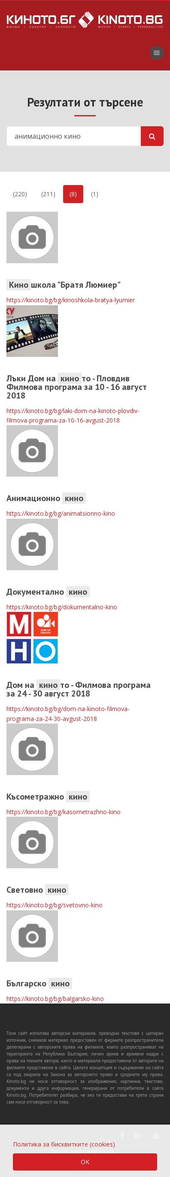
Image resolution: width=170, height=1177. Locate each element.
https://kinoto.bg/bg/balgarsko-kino (55, 999)
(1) (94, 194)
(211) (48, 194)
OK (85, 1162)
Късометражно (48, 796)
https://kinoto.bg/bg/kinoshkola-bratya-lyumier (70, 300)
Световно (37, 889)
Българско (39, 983)
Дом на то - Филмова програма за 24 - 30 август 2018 (78, 689)
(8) (73, 194)
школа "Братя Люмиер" (63, 284)
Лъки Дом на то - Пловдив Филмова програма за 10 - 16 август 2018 (76, 387)
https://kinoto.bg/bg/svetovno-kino (54, 905)
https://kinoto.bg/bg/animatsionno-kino (60, 513)
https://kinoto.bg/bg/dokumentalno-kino (61, 607)
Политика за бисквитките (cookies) (64, 1144)
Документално (48, 591)
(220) (20, 194)
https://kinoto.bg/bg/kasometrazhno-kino (63, 812)
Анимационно (46, 498)
